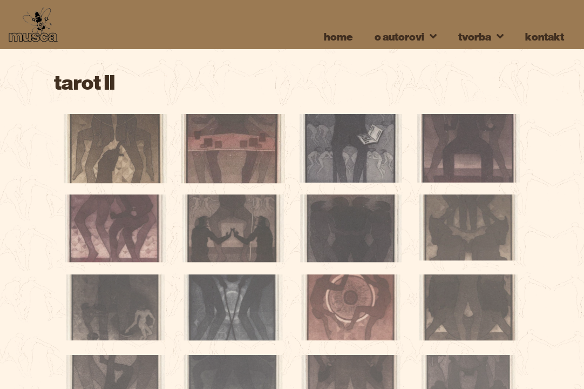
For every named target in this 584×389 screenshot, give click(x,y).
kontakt (544, 36)
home (338, 36)
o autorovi (406, 36)
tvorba (481, 36)
